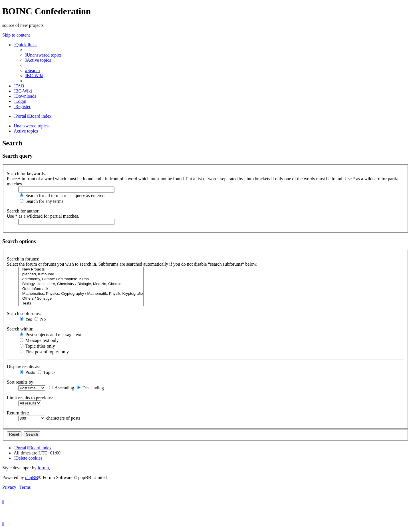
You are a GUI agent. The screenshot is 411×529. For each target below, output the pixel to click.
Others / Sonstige (81, 298)
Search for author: (23, 211)
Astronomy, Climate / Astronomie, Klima (81, 279)
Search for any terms (41, 201)
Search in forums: (23, 259)
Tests (81, 303)
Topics (46, 372)
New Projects (81, 269)
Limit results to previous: (30, 397)
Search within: (20, 328)
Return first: (18, 412)
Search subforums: (24, 313)
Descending (90, 387)
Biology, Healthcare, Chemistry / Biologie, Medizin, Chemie (81, 284)
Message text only (39, 340)
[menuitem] (43, 55)
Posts (27, 372)
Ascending (61, 387)
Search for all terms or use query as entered (62, 195)
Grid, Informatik (81, 288)
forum (43, 467)
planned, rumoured (81, 274)
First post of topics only (44, 351)
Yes (26, 319)
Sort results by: (21, 382)
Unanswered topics (31, 125)
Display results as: (23, 366)
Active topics (26, 131)
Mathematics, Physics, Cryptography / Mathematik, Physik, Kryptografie (81, 293)
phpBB (31, 477)
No (40, 319)
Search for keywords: (26, 173)
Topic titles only (37, 346)
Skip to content (16, 35)
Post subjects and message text (50, 334)
